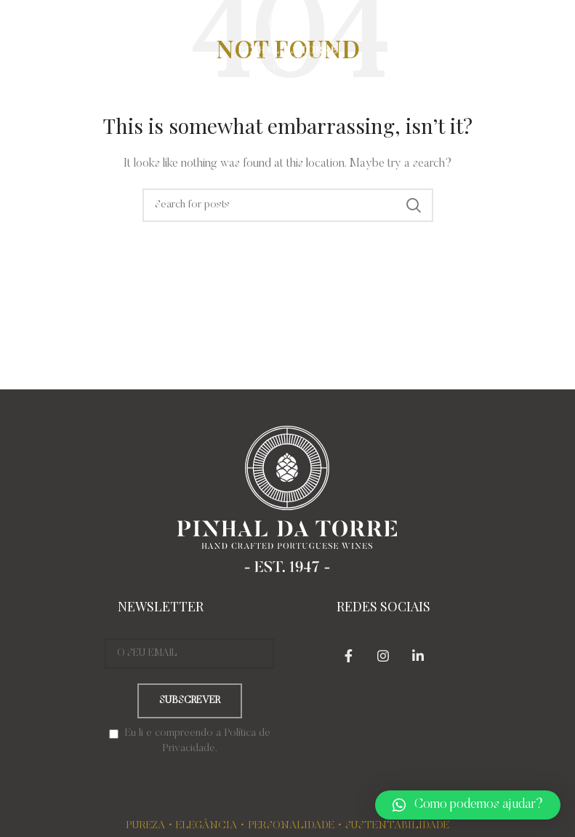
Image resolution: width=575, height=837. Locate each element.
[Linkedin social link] (418, 655)
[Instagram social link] (383, 655)
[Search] (287, 205)
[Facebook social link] (348, 655)
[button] (467, 805)
